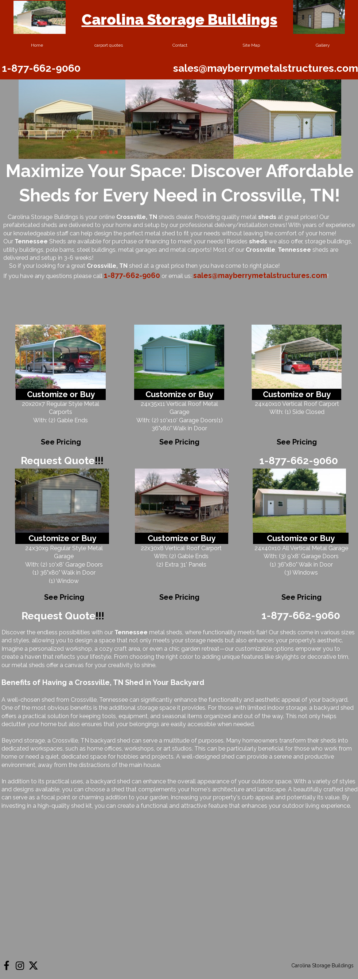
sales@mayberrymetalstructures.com (265, 68)
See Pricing (179, 442)
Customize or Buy (179, 394)
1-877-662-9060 (41, 68)
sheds (258, 241)
